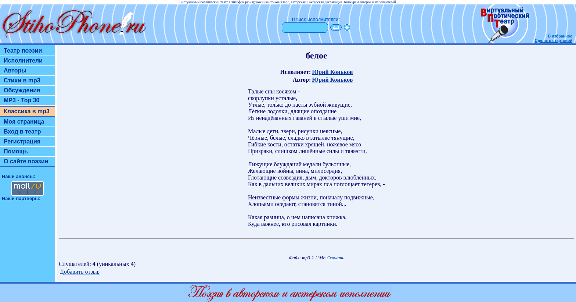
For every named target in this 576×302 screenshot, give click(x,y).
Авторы (15, 70)
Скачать (335, 257)
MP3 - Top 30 (22, 100)
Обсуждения (22, 90)
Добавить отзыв (80, 272)
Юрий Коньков (332, 72)
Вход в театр (22, 131)
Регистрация (22, 141)
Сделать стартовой (553, 40)
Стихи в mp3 (22, 80)
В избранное (560, 36)
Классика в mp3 (27, 111)
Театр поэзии (23, 50)
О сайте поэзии (26, 161)
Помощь (16, 151)
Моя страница (24, 121)
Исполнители (23, 60)
